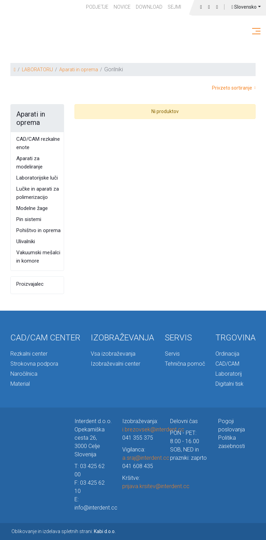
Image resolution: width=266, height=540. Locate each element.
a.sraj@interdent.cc (145, 458)
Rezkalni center (28, 353)
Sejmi (174, 7)
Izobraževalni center (115, 363)
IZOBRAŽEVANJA (122, 337)
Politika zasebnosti (231, 441)
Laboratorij (228, 373)
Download (149, 7)
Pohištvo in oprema (38, 230)
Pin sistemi (28, 219)
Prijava (217, 7)
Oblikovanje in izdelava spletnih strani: (63, 531)
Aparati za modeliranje (29, 162)
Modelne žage (32, 208)
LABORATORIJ (37, 69)
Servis (172, 353)
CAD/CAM (227, 363)
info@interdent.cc (95, 507)
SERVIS (178, 337)
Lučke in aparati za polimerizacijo (37, 193)
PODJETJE (97, 7)
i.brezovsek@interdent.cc (153, 429)
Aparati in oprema (78, 69)
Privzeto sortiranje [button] (234, 88)
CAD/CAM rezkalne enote (38, 143)
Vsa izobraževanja (113, 353)
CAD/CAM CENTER (45, 337)
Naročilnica (23, 373)
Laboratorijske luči (37, 178)
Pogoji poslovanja (231, 425)
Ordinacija (227, 353)
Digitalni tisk (229, 384)
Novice (122, 7)
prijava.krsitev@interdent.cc (155, 486)
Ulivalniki (25, 241)
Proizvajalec (30, 284)
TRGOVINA (235, 337)
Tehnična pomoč (185, 363)
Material (20, 384)
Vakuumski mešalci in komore (38, 256)
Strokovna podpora (34, 363)
